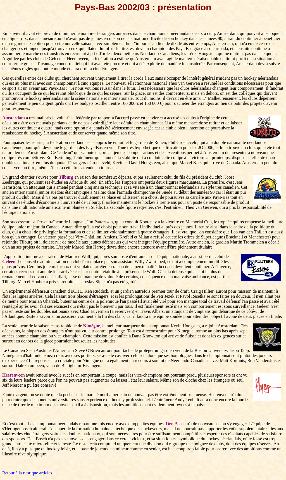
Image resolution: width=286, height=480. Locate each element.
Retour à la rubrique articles (27, 472)
